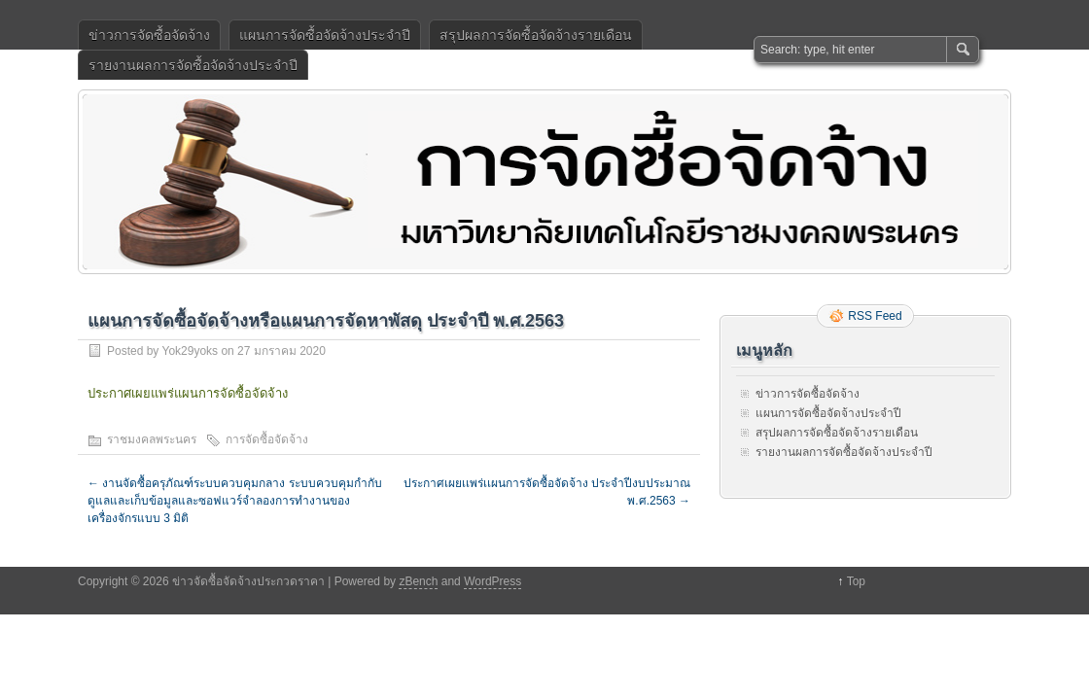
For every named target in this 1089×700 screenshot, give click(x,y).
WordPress (492, 581)
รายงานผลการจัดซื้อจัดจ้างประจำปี (193, 65)
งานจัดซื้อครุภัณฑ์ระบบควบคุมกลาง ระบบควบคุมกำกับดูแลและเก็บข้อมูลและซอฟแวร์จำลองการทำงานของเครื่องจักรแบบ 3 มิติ (235, 500)
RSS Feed (874, 316)
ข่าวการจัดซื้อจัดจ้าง (149, 35)
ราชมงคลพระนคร (151, 439)
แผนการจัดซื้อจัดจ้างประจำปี (324, 35)
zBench (418, 581)
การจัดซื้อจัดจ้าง (267, 439)
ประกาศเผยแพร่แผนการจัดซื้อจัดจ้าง (188, 393)
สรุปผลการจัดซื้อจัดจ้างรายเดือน (535, 35)
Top (856, 581)
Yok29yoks (189, 351)
